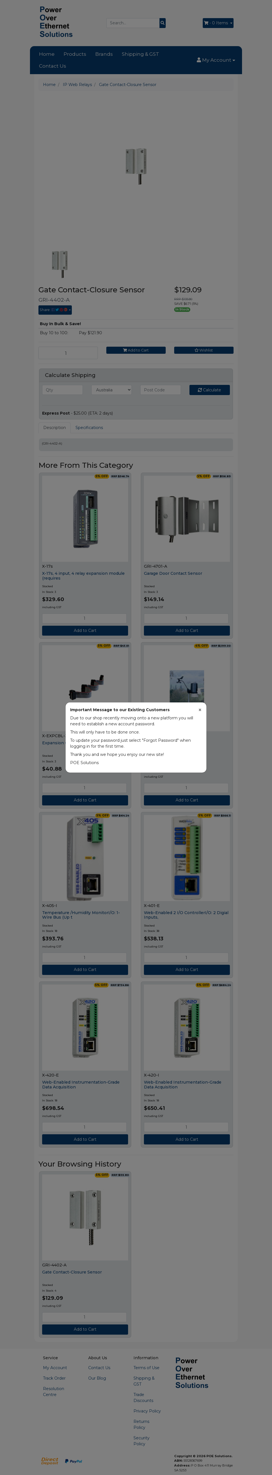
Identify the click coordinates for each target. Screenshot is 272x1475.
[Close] (200, 710)
